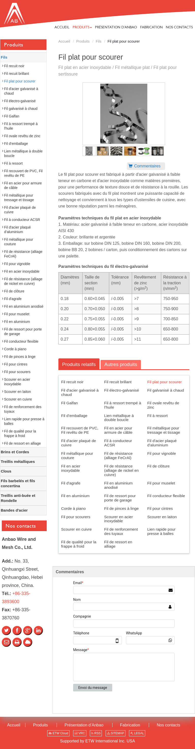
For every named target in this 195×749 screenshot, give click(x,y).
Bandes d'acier (14, 510)
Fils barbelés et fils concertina (18, 483)
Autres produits (120, 364)
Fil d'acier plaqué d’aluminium (162, 443)
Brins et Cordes (15, 452)
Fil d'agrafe (70, 483)
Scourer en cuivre (76, 529)
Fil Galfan (69, 403)
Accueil (64, 41)
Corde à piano (73, 508)
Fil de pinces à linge (121, 508)
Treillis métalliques (18, 461)
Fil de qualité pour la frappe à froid (78, 544)
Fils (98, 41)
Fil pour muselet (161, 483)
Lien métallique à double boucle (119, 417)
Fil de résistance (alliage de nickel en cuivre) (121, 470)
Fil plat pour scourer (164, 382)
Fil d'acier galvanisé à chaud (80, 392)
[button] (82, 27)
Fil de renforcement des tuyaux (121, 531)
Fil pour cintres (160, 508)
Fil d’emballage (74, 415)
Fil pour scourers (75, 517)
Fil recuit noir (72, 382)
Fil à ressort (157, 415)
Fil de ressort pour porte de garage (120, 498)
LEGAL (137, 733)
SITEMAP (115, 733)
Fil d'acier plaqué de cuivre (78, 443)
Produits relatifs (79, 364)
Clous (6, 471)
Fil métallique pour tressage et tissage (163, 430)
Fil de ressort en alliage (118, 544)
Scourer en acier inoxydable (118, 519)
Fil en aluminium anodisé (118, 485)
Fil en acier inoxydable (70, 468)
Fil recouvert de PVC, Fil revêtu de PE (79, 430)
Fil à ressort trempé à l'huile (122, 405)
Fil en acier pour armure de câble (118, 430)
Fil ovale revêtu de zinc (163, 405)
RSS (96, 733)
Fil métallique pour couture (77, 455)
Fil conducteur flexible (166, 496)
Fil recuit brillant (118, 382)
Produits (83, 41)
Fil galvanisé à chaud (165, 390)
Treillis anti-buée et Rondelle (18, 498)
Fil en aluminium (75, 496)
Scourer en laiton (162, 517)
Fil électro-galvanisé (121, 390)
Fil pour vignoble (161, 453)
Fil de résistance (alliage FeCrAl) (118, 455)
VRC (79, 733)
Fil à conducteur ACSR (118, 443)
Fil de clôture (158, 466)
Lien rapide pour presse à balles (161, 531)
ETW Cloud (58, 733)
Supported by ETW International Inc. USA (97, 741)
